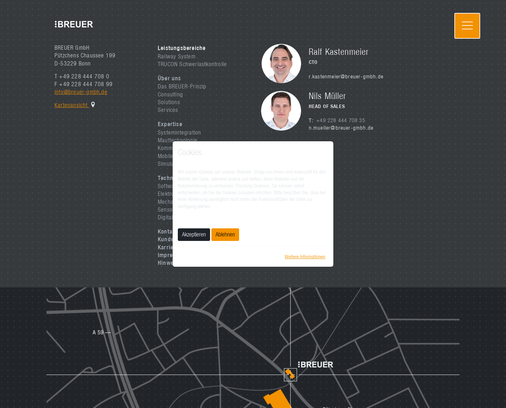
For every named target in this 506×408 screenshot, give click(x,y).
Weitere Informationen (305, 256)
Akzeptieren (194, 234)
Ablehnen (225, 234)
